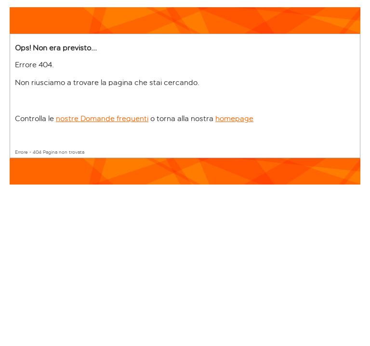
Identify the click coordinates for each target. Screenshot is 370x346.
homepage (234, 118)
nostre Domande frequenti (102, 118)
